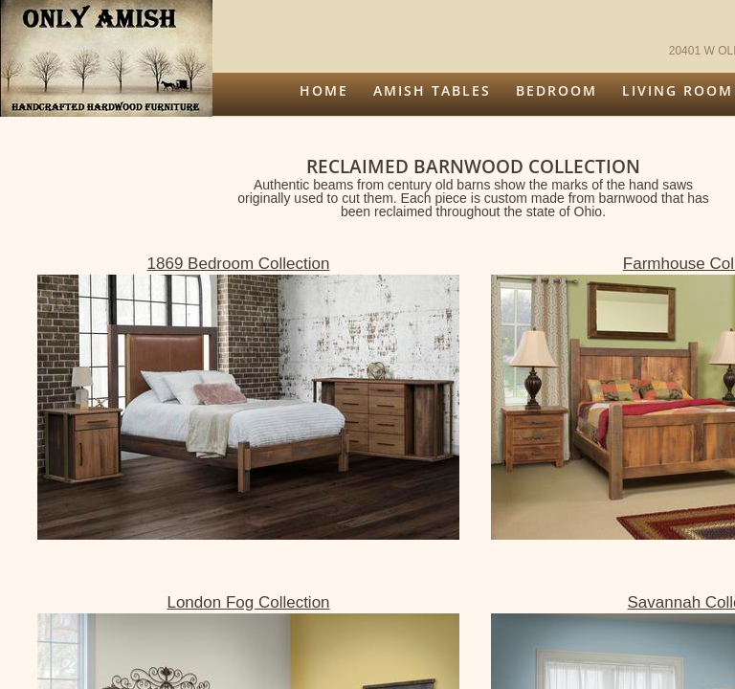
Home (324, 90)
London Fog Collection (248, 602)
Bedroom (556, 90)
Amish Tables (432, 90)
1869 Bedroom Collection (238, 264)
